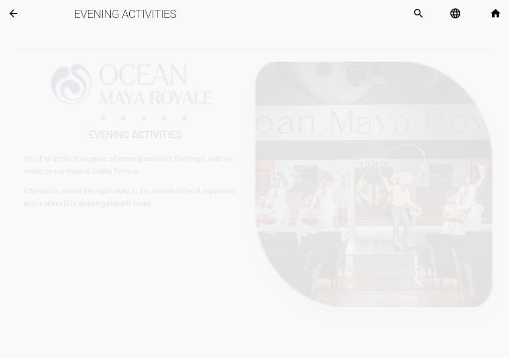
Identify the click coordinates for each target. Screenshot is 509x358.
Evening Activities (125, 13)
